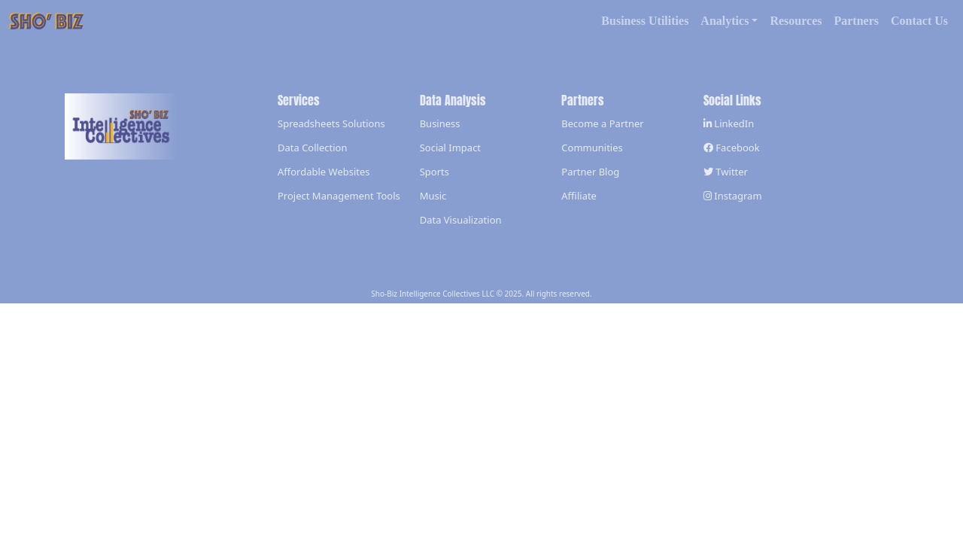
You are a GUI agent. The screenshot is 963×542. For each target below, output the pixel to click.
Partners (856, 20)
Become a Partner (602, 123)
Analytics (724, 20)
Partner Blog (590, 171)
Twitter (725, 171)
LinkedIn (728, 123)
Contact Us (919, 20)
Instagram (732, 195)
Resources (796, 20)
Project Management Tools (339, 195)
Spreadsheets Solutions (331, 123)
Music (433, 195)
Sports (434, 171)
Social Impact (450, 147)
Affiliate (579, 195)
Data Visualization (461, 220)
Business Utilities (644, 20)
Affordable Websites (324, 171)
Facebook (731, 147)
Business (440, 123)
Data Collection (312, 147)
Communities (591, 147)
